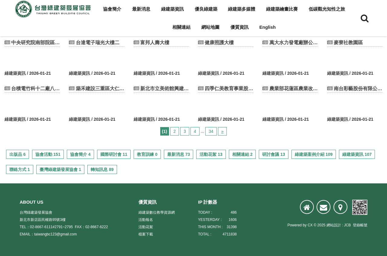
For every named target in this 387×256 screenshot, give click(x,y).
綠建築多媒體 (241, 8)
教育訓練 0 (147, 154)
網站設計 (334, 225)
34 (211, 131)
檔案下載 (145, 234)
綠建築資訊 (172, 8)
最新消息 (141, 8)
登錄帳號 (360, 225)
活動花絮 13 (211, 154)
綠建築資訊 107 (357, 154)
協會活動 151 (47, 154)
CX (310, 225)
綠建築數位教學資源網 (156, 212)
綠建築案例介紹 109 (314, 154)
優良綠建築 (206, 8)
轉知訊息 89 (102, 169)
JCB (347, 225)
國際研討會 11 (113, 154)
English (267, 27)
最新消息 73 (178, 154)
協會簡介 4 (80, 154)
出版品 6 (17, 154)
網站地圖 (210, 27)
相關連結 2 (242, 154)
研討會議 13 (273, 154)
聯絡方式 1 (19, 169)
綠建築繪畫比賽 (282, 8)
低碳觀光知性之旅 (327, 8)
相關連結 (181, 27)
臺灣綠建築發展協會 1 (60, 169)
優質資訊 (239, 27)
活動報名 (145, 220)
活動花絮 (145, 227)
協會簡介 (112, 8)
